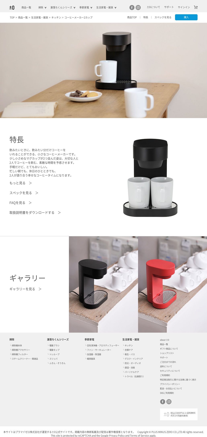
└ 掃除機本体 (15, 345)
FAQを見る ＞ (20, 202)
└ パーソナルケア (130, 372)
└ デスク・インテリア (132, 359)
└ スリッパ (52, 359)
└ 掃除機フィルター (18, 354)
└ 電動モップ (53, 350)
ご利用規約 (165, 375)
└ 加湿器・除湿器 (93, 354)
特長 (144, 17)
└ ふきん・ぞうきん (56, 363)
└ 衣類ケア (127, 350)
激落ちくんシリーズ (61, 7)
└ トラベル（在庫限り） (133, 376)
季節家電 (84, 7)
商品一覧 (26, 7)
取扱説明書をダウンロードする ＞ (35, 212)
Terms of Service (139, 435)
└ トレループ (53, 354)
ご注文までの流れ (168, 362)
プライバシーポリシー (170, 384)
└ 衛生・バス (128, 354)
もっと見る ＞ (20, 183)
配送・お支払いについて (171, 389)
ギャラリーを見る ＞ (25, 289)
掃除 (40, 7)
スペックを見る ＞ (23, 192)
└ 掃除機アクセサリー (19, 350)
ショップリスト (167, 353)
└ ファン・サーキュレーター (98, 350)
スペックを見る (162, 17)
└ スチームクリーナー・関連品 (23, 359)
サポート (164, 358)
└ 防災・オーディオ (131, 363)
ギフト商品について (169, 349)
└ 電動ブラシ (53, 345)
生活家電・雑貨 (104, 7)
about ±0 (164, 340)
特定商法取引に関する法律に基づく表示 (178, 380)
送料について (166, 366)
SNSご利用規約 (167, 393)
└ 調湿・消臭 (128, 368)
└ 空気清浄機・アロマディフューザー (102, 345)
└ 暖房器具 (90, 359)
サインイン (184, 7)
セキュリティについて (170, 371)
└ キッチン (127, 345)
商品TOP (131, 17)
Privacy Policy (117, 435)
